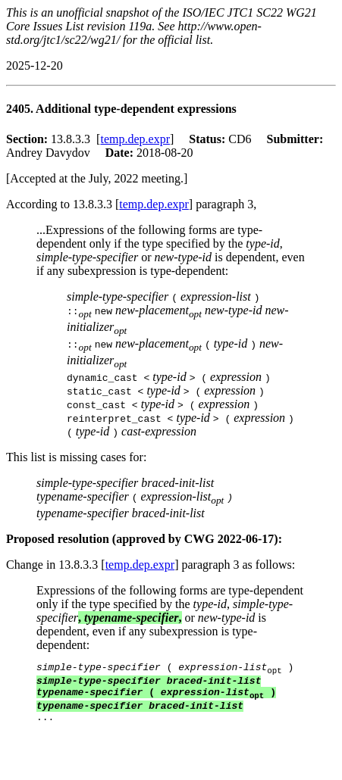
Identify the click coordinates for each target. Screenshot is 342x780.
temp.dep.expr (135, 139)
